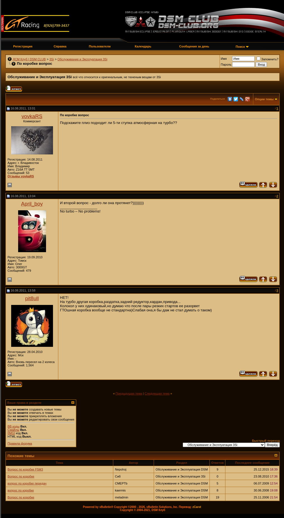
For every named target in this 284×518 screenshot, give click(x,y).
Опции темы (264, 99)
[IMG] (11, 433)
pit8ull (32, 298)
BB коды (14, 426)
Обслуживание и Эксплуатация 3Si (82, 59)
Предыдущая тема (128, 393)
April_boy (32, 204)
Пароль (226, 64)
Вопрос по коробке (21, 476)
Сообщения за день (194, 46)
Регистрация (22, 46)
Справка (60, 46)
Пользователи (99, 46)
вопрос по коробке (21, 490)
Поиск (240, 46)
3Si (51, 59)
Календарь (143, 46)
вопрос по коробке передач (27, 483)
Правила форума (20, 443)
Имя (224, 58)
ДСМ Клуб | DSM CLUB (29, 59)
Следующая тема (157, 393)
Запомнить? (267, 59)
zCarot (196, 507)
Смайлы (13, 429)
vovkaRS (31, 116)
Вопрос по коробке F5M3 (25, 469)
